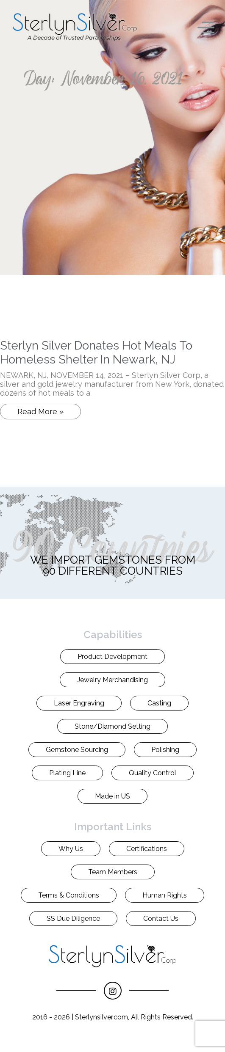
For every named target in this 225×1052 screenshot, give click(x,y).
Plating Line (67, 773)
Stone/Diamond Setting (112, 726)
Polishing (165, 750)
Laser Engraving (79, 703)
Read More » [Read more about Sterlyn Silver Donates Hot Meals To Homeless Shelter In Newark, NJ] (40, 411)
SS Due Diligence (73, 918)
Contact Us (160, 918)
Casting (159, 703)
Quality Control (152, 773)
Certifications (146, 849)
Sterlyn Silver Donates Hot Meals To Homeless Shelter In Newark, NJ (96, 352)
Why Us (70, 849)
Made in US (112, 796)
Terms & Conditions (68, 895)
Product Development (112, 657)
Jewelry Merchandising (112, 680)
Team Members (112, 872)
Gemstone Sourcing (77, 750)
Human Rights (164, 895)
